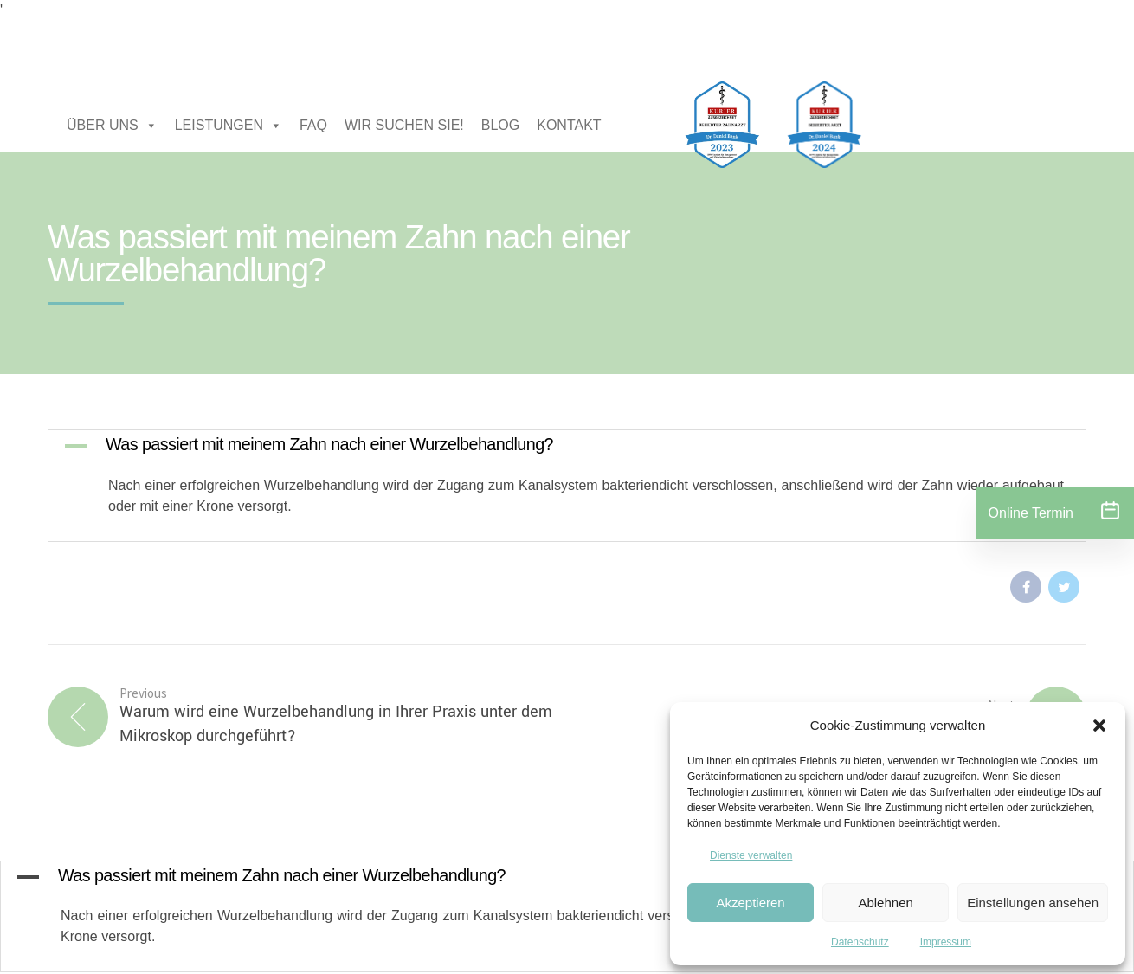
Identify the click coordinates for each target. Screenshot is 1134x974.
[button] (1099, 725)
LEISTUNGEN (228, 126)
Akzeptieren (750, 902)
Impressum (945, 942)
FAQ (313, 125)
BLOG (500, 125)
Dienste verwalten (751, 855)
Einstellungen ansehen (1033, 902)
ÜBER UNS (112, 126)
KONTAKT (569, 125)
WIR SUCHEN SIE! (404, 125)
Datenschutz (860, 942)
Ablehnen (885, 902)
